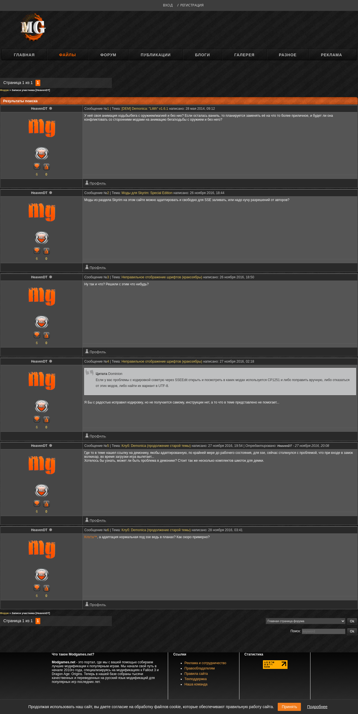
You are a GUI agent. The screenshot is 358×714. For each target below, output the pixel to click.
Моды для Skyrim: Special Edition (147, 193)
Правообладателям (200, 668)
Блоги (202, 55)
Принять (289, 706)
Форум (108, 55)
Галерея (244, 55)
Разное (287, 55)
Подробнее (317, 706)
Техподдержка (196, 679)
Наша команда (196, 684)
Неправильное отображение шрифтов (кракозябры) (162, 277)
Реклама (331, 55)
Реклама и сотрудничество (205, 663)
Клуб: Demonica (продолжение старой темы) (156, 446)
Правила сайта (196, 674)
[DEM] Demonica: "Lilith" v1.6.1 (145, 109)
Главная (24, 55)
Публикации (156, 55)
